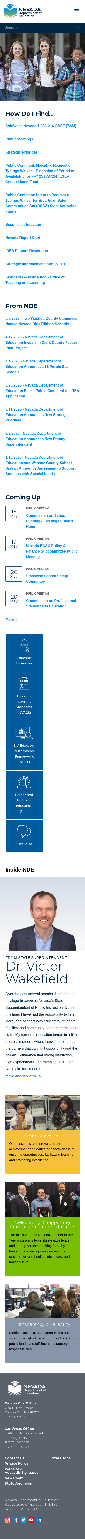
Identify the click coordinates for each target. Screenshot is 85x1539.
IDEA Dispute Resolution (26, 251)
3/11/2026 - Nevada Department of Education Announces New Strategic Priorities (37, 414)
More (9, 619)
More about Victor (20, 1076)
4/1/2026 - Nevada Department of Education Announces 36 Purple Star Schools (37, 366)
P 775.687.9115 (15, 1417)
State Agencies (18, 1484)
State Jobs (61, 1458)
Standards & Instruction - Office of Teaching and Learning (34, 280)
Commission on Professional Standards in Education (51, 603)
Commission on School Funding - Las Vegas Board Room (49, 521)
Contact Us (14, 1458)
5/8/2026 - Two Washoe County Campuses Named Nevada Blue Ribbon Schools (41, 321)
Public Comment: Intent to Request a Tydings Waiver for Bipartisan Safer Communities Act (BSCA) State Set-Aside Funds (40, 203)
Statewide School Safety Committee (47, 578)
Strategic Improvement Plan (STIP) (35, 264)
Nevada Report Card (22, 238)
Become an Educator (23, 224)
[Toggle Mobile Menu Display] (62, 11)
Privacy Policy (16, 1464)
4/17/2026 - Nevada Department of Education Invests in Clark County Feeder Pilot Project (41, 342)
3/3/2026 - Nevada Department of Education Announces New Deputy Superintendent (35, 438)
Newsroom (14, 1478)
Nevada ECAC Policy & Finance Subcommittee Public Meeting (52, 551)
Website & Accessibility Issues (21, 1471)
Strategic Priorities (21, 152)
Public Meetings (19, 139)
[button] (24, 652)
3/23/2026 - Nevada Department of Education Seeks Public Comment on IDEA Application (42, 390)
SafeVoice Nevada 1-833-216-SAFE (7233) (40, 126)
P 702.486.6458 (17, 1442)
